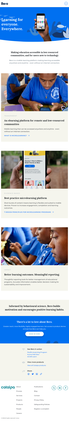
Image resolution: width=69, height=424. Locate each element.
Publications (38, 387)
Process (19, 391)
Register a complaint (41, 409)
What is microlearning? (17, 136)
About (18, 387)
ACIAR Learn (32, 357)
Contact (37, 395)
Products (19, 404)
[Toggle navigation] (66, 3)
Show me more (34, 334)
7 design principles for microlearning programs (29, 212)
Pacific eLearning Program (37, 352)
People (18, 409)
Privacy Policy (39, 400)
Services (19, 395)
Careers (19, 413)
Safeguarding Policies (42, 404)
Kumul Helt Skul (33, 354)
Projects (19, 400)
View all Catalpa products (36, 365)
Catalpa (17, 418)
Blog (35, 391)
